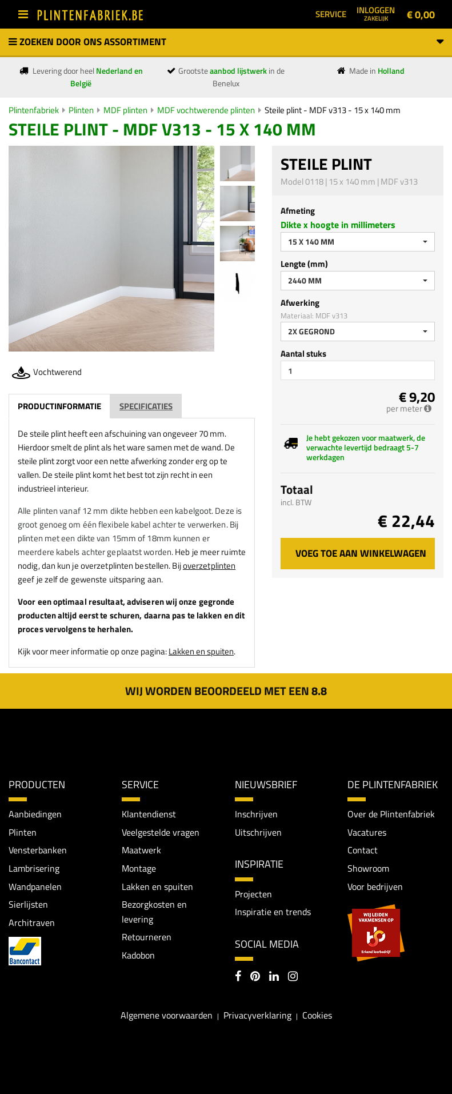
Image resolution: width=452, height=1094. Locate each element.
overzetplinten (209, 565)
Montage (139, 868)
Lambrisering (34, 868)
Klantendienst (149, 814)
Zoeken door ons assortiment (226, 41)
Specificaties (146, 406)
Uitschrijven (258, 832)
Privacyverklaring (257, 1015)
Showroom (368, 868)
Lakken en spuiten (201, 651)
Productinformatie (59, 406)
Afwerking (300, 302)
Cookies (317, 1015)
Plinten (81, 110)
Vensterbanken (38, 850)
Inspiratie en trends (273, 912)
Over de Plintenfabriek (391, 814)
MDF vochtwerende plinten (206, 110)
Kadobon (138, 955)
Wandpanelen (35, 886)
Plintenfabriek (34, 110)
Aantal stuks (303, 353)
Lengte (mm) (304, 263)
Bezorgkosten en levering (154, 911)
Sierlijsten (28, 904)
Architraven (32, 922)
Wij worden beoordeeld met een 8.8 (226, 691)
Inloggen (376, 13)
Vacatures (366, 832)
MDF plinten (125, 110)
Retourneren (146, 937)
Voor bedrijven (375, 886)
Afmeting (298, 210)
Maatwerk (141, 850)
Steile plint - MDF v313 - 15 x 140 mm (333, 110)
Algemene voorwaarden (167, 1015)
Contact (362, 850)
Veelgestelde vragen (160, 832)
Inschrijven (256, 814)
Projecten (253, 894)
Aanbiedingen (35, 814)
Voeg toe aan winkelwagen (360, 553)
